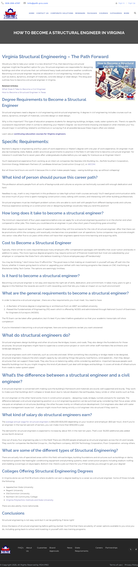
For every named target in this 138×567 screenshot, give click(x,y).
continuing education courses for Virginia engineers (39, 134)
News (69, 548)
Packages (92, 13)
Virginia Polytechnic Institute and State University (29, 500)
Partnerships (111, 548)
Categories (116, 13)
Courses (103, 13)
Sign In (121, 3)
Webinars (80, 13)
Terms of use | (116, 565)
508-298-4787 (12, 3)
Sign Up (131, 3)
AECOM (91, 164)
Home (31, 13)
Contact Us (43, 13)
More (126, 13)
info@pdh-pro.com (37, 3)
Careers (99, 548)
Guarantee (42, 548)
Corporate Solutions (62, 13)
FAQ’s (20, 548)
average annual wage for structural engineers (27, 422)
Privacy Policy (131, 565)
